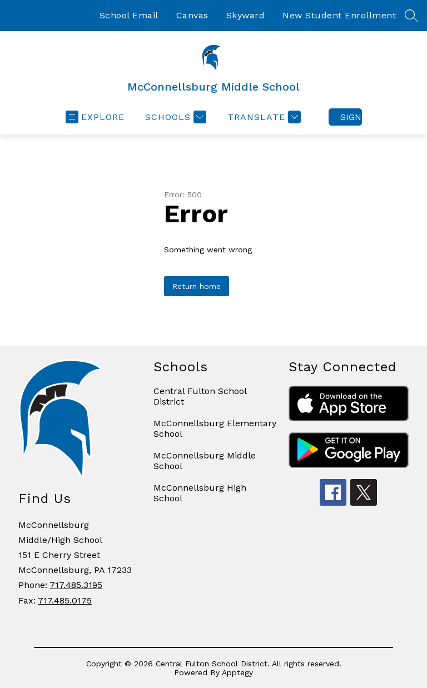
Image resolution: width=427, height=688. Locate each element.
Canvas (192, 15)
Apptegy (237, 672)
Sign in (351, 117)
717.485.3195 (75, 585)
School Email (129, 15)
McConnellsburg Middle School (204, 460)
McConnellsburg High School (199, 492)
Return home (196, 286)
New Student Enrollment (339, 15)
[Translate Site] (263, 117)
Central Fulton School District (199, 396)
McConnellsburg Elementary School (214, 428)
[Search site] (411, 15)
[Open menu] (95, 117)
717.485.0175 (65, 600)
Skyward (245, 15)
